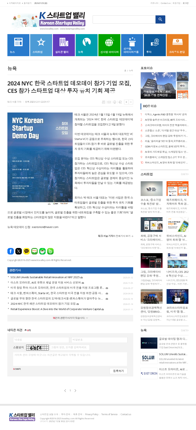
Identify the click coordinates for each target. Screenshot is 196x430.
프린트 (114, 102)
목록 (103, 102)
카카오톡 (26, 251)
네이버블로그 (34, 251)
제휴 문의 (77, 414)
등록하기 (118, 371)
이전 (65, 390)
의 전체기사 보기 (114, 236)
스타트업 (147, 174)
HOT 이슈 (150, 106)
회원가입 (176, 3)
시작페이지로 (15, 3)
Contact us (165, 3)
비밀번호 (78, 339)
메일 (109, 102)
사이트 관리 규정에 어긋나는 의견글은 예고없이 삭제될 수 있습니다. (52, 355)
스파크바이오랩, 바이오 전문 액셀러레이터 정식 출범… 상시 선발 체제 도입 (167, 125)
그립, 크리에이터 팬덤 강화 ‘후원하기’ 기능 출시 (167, 136)
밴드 (50, 251)
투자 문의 (65, 414)
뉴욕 (131, 70)
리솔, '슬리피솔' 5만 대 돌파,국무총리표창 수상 (167, 141)
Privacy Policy (91, 414)
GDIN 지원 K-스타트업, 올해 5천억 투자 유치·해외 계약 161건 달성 (167, 146)
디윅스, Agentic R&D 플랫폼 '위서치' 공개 (166, 114)
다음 (75, 390)
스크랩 (120, 102)
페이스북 (10, 251)
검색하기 (160, 19)
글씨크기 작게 (131, 102)
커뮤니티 (154, 3)
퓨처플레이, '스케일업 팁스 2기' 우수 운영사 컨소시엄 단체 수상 (167, 157)
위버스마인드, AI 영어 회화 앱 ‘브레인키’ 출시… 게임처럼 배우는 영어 (167, 162)
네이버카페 (42, 251)
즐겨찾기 (28, 3)
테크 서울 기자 (14, 101)
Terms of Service (109, 414)
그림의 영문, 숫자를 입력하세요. (69, 347)
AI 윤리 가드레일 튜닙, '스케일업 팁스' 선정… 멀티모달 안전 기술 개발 (167, 151)
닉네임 (18, 339)
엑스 (18, 251)
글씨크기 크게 (126, 102)
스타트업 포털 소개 (49, 414)
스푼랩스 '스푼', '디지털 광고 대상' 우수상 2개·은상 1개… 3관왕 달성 (167, 130)
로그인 (186, 3)
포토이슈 (147, 68)
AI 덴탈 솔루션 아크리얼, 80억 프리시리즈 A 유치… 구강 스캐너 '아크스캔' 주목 (167, 119)
